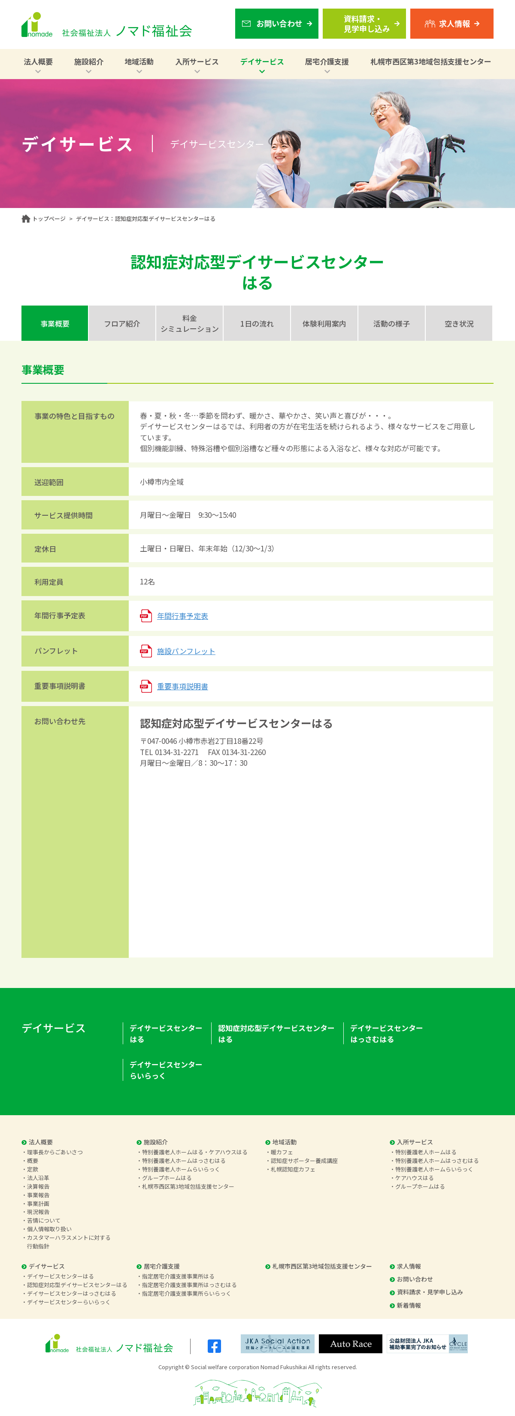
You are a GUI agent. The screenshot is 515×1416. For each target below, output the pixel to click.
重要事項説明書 (182, 686)
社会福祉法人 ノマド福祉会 (106, 24)
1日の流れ (257, 323)
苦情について (44, 1220)
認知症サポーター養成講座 (304, 1160)
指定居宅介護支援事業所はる (178, 1276)
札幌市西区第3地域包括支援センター (430, 61)
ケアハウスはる (414, 1178)
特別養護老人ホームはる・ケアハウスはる (195, 1152)
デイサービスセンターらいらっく (166, 1070)
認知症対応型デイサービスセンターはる (276, 1033)
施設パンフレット (186, 650)
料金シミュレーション (190, 323)
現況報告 (38, 1212)
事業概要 (55, 323)
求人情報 (405, 1266)
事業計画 (38, 1203)
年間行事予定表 (182, 615)
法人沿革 (38, 1178)
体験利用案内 (324, 323)
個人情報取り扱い (49, 1229)
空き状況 (459, 323)
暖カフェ (282, 1152)
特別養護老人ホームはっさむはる (184, 1160)
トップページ (49, 218)
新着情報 (405, 1305)
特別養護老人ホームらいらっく (181, 1169)
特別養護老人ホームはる (426, 1152)
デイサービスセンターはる (166, 1033)
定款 (32, 1169)
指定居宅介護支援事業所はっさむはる (189, 1285)
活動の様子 (391, 323)
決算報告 (38, 1186)
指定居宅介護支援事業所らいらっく (186, 1293)
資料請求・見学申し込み (426, 1292)
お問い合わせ (411, 1279)
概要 (32, 1160)
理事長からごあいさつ (55, 1152)
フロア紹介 (122, 323)
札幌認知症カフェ (293, 1169)
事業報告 (38, 1195)
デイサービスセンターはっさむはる (386, 1033)
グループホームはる (167, 1178)
